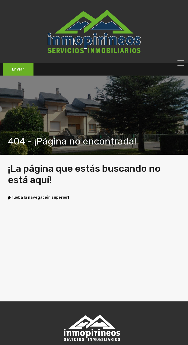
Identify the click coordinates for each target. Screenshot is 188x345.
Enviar (18, 69)
